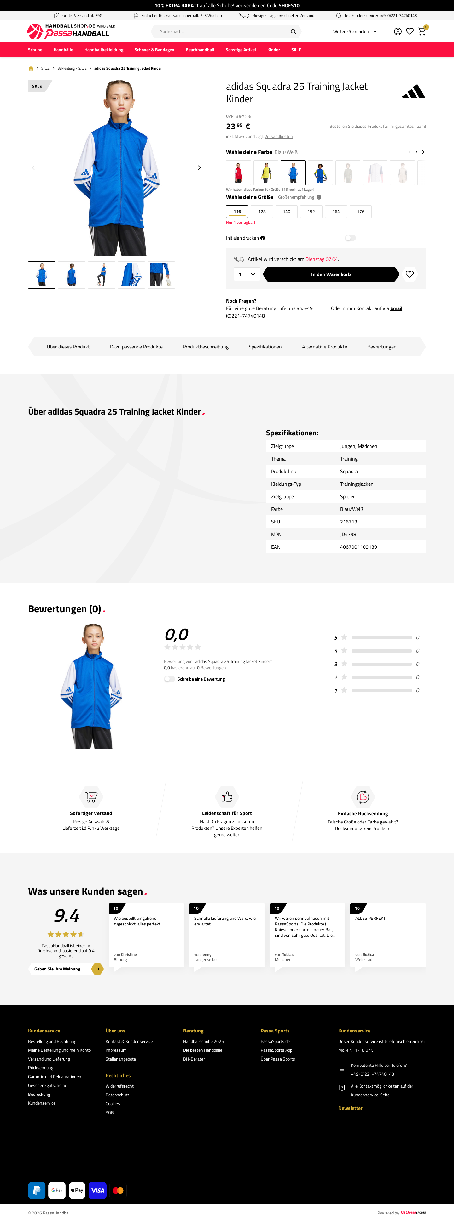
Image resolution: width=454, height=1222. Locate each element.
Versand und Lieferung (49, 1060)
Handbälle (63, 50)
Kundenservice (41, 1104)
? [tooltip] (263, 239)
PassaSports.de (275, 1042)
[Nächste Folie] (422, 153)
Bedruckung (39, 1095)
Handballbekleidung (103, 50)
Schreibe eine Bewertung (201, 680)
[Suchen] (293, 32)
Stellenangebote (121, 1060)
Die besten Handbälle (202, 1051)
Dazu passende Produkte (136, 347)
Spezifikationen (265, 347)
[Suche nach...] (226, 32)
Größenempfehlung (296, 198)
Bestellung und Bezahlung (52, 1042)
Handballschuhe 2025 (203, 1042)
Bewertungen (382, 347)
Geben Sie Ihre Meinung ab (60, 970)
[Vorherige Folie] (411, 153)
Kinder (273, 50)
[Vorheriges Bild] (33, 169)
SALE (296, 50)
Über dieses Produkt (68, 347)
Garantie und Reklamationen (54, 1077)
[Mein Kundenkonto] (396, 31)
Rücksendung (40, 1069)
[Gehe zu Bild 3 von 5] (101, 276)
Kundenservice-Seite (370, 1096)
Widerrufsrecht (120, 1086)
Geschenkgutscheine (47, 1086)
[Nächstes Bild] (200, 169)
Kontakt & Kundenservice (129, 1042)
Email (396, 309)
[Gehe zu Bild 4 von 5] (131, 276)
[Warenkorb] (420, 31)
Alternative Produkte (324, 347)
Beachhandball (200, 50)
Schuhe (35, 50)
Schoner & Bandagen (154, 50)
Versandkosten (279, 137)
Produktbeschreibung (206, 347)
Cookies (113, 1104)
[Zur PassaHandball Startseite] (88, 32)
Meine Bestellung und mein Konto (59, 1051)
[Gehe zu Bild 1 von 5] (41, 276)
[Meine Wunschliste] (408, 31)
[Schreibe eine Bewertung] (169, 680)
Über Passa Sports (278, 1060)
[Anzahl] (247, 275)
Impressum (116, 1051)
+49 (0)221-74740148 (372, 1075)
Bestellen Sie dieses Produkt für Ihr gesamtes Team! (377, 127)
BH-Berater (194, 1060)
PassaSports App (276, 1051)
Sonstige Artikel (241, 50)
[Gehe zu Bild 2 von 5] (71, 276)
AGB (110, 1113)
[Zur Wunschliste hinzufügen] (409, 275)
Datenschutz (117, 1095)
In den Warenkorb (331, 275)
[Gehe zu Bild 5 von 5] (161, 276)
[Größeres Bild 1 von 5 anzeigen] (116, 169)
